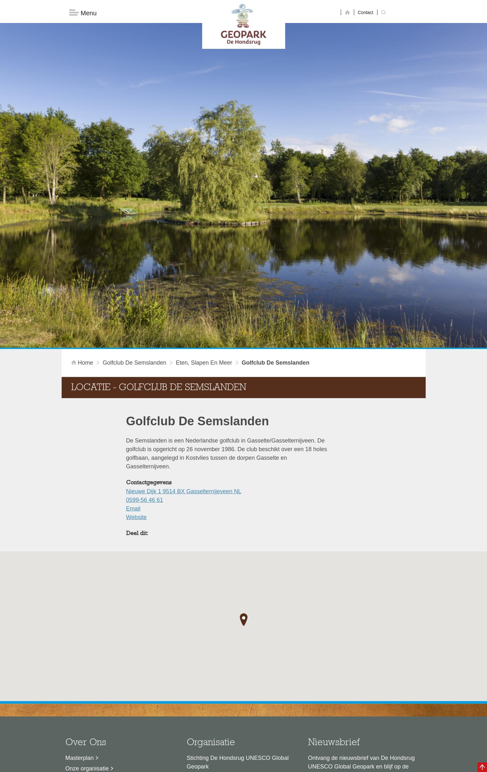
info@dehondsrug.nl (212, 713)
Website (136, 415)
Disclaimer (182, 764)
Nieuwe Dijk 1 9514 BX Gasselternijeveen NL (183, 389)
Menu (83, 13)
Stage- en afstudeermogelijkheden (109, 698)
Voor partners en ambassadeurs (106, 687)
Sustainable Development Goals (106, 677)
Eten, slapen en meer (204, 260)
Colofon (206, 764)
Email (133, 406)
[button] (243, 517)
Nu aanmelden (336, 694)
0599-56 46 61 (144, 398)
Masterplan (79, 656)
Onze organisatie (87, 666)
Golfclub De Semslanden (134, 260)
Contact (365, 12)
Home (83, 260)
